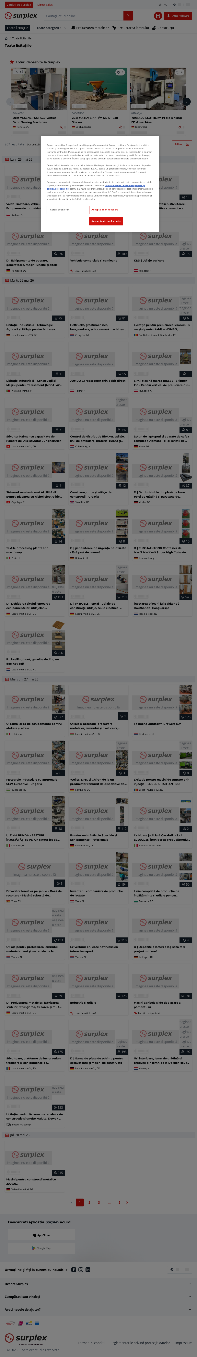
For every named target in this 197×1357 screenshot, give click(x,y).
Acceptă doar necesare (104, 209)
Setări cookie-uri (60, 209)
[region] (100, 184)
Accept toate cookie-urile (106, 221)
